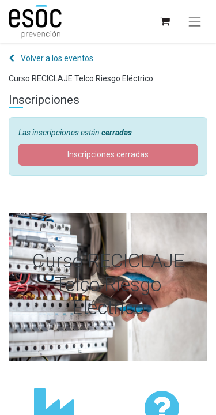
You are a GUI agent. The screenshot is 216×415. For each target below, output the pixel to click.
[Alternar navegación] (194, 22)
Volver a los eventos (51, 58)
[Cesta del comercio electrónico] (164, 21)
